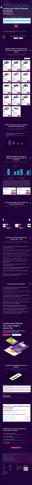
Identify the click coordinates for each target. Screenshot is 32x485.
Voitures (5, 5)
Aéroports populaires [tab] (19, 415)
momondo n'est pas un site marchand (18, 462)
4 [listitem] (14, 70)
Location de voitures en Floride (19, 5)
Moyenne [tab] (16, 167)
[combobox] (7, 18)
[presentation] (22, 40)
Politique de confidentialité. (25, 403)
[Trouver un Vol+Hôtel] (1, 9)
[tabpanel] (17, 143)
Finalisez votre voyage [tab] (9, 417)
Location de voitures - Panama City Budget (11, 425)
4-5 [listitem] (9, 70)
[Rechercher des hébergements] (1, 5)
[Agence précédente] (5, 222)
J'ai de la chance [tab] (16, 417)
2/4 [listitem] (27, 70)
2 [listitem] (5, 70)
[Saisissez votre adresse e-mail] (18, 396)
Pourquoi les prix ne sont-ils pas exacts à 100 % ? (18, 465)
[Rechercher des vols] (1, 4)
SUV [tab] (19, 167)
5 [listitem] (23, 70)
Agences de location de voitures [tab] (10, 415)
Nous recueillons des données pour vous (18, 464)
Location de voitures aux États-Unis (11, 5)
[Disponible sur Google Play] (17, 40)
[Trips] (1, 11)
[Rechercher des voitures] (1, 7)
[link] (14, 196)
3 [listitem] (25, 70)
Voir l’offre (11, 71)
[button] (1, 1)
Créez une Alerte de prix (21, 448)
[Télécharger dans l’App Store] (22, 40)
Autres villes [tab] (26, 415)
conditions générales (17, 403)
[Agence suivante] (29, 222)
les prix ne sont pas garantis (24, 460)
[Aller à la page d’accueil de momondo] (5, 1)
